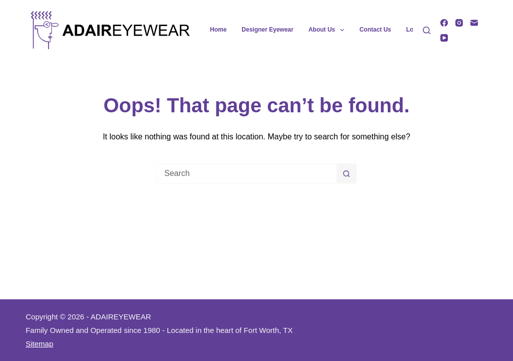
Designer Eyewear (267, 29)
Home (218, 29)
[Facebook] (444, 23)
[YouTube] (444, 38)
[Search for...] (246, 173)
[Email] (474, 23)
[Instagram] (459, 23)
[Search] (426, 30)
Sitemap (39, 343)
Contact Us (375, 29)
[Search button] (347, 173)
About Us (329, 30)
